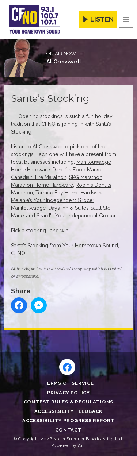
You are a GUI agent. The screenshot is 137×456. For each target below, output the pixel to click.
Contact (68, 430)
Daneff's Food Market (77, 170)
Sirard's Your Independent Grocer (76, 216)
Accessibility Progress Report (68, 420)
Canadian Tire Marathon (38, 177)
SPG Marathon (85, 177)
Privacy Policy (68, 392)
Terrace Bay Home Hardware (69, 193)
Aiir (81, 445)
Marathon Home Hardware (42, 185)
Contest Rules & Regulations (69, 402)
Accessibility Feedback (68, 411)
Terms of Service (68, 383)
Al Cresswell (63, 61)
